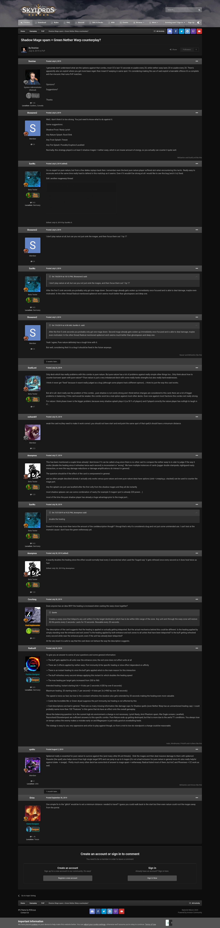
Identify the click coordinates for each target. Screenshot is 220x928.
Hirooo (193, 785)
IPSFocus (32, 910)
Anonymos (32, 455)
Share (173, 49)
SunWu (32, 164)
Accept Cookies (171, 923)
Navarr (182, 355)
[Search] (174, 9)
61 (33, 781)
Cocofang (32, 599)
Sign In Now (152, 878)
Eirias (32, 798)
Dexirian (35, 48)
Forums (26, 22)
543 (32, 202)
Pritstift (183, 744)
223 (32, 448)
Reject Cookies (192, 923)
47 (33, 407)
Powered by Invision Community (190, 913)
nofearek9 (32, 417)
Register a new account (67, 878)
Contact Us (25, 913)
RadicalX (32, 648)
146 (32, 103)
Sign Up (191, 22)
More (154, 22)
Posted (53, 61)
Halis (168, 744)
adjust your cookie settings (95, 924)
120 (32, 494)
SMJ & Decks (97, 22)
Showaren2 (32, 113)
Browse (139, 22)
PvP (43, 51)
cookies (34, 924)
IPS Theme (22, 910)
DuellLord (192, 158)
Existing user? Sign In (175, 23)
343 (32, 687)
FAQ (68, 22)
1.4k (33, 837)
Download (41, 22)
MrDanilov (181, 158)
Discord (80, 22)
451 (32, 638)
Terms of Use (150, 924)
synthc (32, 749)
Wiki (113, 22)
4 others (193, 744)
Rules (56, 22)
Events (125, 22)
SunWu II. (77, 325)
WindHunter (175, 744)
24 (33, 144)
